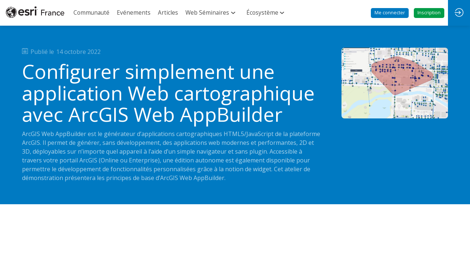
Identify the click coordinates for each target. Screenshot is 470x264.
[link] (91, 13)
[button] (390, 13)
